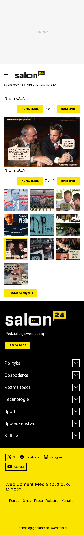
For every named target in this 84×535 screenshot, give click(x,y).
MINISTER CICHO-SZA (41, 84)
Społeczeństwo (20, 423)
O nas (27, 500)
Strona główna (13, 84)
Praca (38, 500)
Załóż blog (17, 345)
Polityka (12, 363)
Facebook (29, 457)
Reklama (52, 500)
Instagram (53, 457)
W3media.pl (58, 528)
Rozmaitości (17, 387)
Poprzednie (30, 108)
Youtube (16, 467)
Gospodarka (16, 375)
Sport (9, 411)
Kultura (11, 435)
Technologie (16, 399)
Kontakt (67, 500)
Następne (68, 108)
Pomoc (14, 500)
